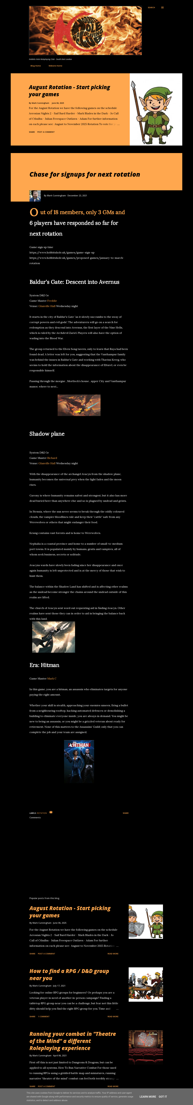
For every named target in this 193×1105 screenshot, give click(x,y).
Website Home (54, 65)
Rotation (42, 813)
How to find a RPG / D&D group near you (69, 974)
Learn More (148, 1096)
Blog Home (34, 65)
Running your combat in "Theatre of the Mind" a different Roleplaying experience (72, 1041)
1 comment (44, 1016)
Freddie (52, 300)
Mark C (51, 678)
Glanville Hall (46, 306)
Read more (113, 953)
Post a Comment (46, 132)
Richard (52, 458)
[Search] (151, 7)
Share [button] (32, 132)
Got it (163, 1096)
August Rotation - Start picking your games (69, 90)
